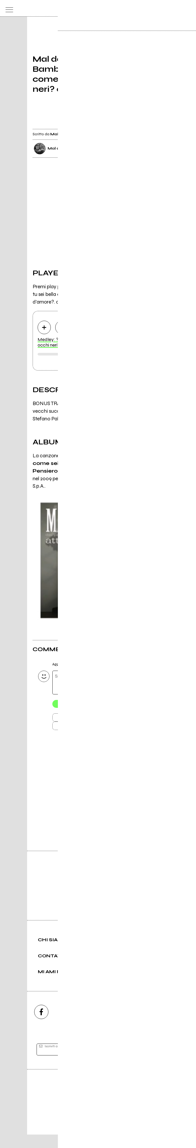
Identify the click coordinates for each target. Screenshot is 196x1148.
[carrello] (167, 8)
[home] (86, 8)
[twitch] (126, 1025)
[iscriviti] (149, 1063)
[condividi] (158, 124)
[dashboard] (188, 8)
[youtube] (98, 1025)
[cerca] (178, 8)
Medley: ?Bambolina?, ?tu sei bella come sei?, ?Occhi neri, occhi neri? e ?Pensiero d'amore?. (97, 343)
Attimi (138, 471)
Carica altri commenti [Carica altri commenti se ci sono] (84, 728)
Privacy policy (112, 1126)
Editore (98, 1101)
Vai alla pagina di (98, 805)
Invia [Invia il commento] (78, 719)
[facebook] (41, 1025)
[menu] (8, 8)
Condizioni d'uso (86, 1126)
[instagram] (70, 1025)
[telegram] (155, 1025)
